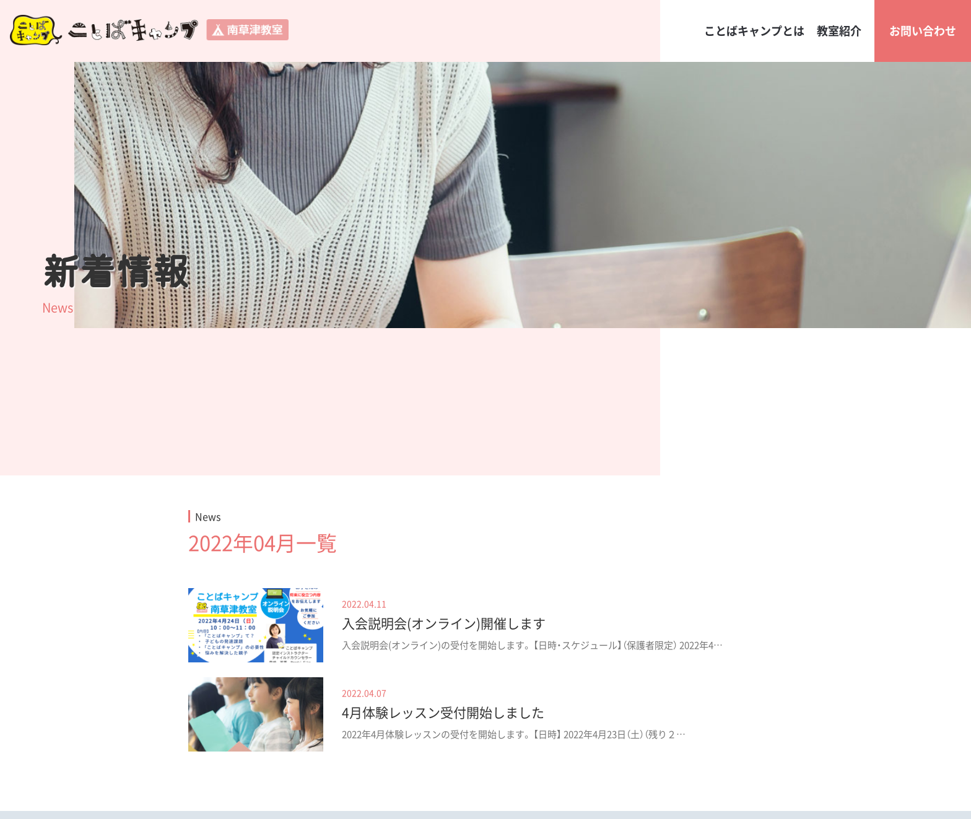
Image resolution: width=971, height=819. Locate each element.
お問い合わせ (922, 30)
